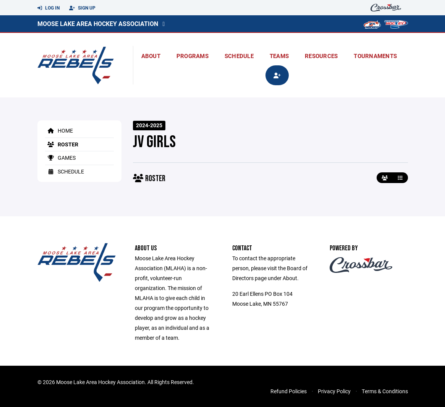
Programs (192, 56)
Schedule (239, 56)
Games (60, 157)
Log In (48, 8)
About (150, 56)
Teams (279, 56)
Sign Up (82, 8)
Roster (61, 144)
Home (59, 130)
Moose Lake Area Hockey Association (97, 23)
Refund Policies (288, 391)
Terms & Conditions (385, 391)
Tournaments (375, 56)
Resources (321, 56)
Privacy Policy (334, 391)
